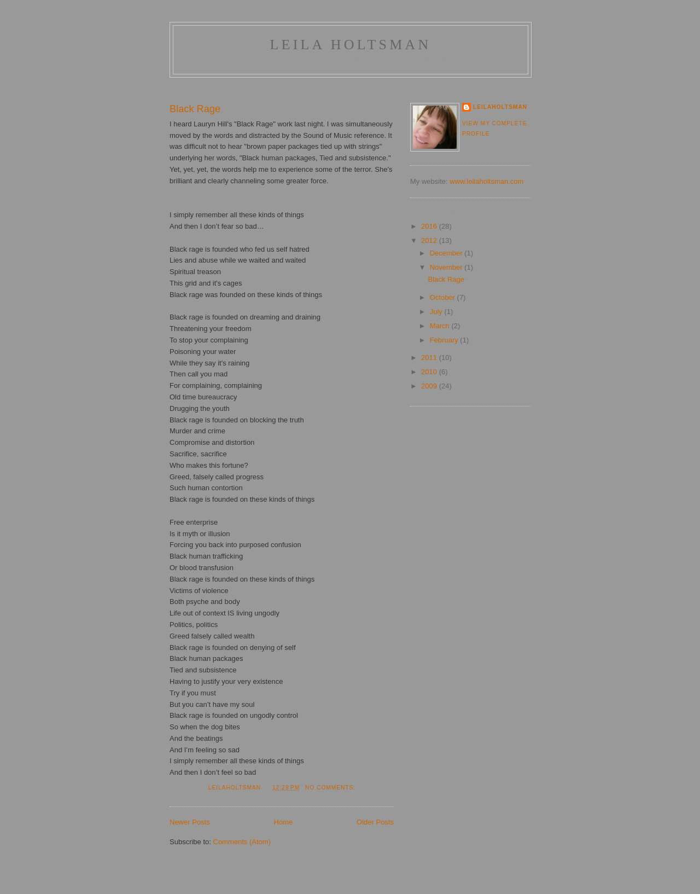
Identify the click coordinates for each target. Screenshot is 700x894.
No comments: (331, 788)
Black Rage (195, 108)
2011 (430, 357)
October (443, 297)
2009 (430, 386)
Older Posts (375, 822)
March (441, 326)
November (447, 267)
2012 (430, 240)
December (447, 253)
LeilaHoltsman (500, 107)
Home (283, 822)
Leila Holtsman (350, 45)
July (437, 311)
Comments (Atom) (242, 842)
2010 (430, 372)
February (445, 340)
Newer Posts (190, 822)
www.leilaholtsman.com (486, 181)
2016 (430, 226)
